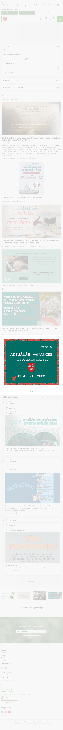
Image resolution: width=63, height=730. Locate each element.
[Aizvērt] (60, 338)
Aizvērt (31, 391)
